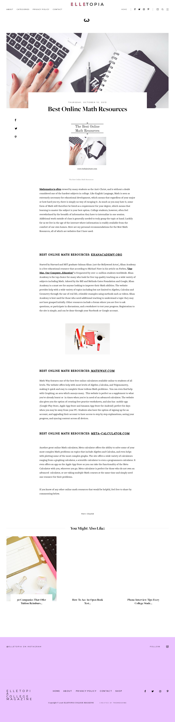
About (9, 9)
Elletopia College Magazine (20, 693)
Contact (57, 9)
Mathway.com (102, 371)
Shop (119, 691)
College (90, 514)
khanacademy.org (106, 254)
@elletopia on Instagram (24, 646)
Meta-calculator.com (110, 433)
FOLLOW (159, 646)
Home (56, 691)
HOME (124, 9)
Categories (23, 9)
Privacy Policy (41, 9)
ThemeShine (120, 703)
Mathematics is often (50, 189)
